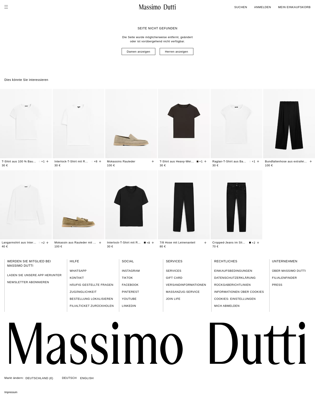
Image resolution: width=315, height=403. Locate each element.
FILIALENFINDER (284, 277)
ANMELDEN (262, 7)
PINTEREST (130, 291)
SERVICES (173, 270)
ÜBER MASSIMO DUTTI (289, 270)
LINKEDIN (129, 305)
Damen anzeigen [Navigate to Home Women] (138, 51)
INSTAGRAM (131, 270)
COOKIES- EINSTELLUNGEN (235, 298)
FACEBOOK (130, 284)
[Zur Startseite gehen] (157, 7)
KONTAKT (77, 277)
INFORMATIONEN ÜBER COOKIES (239, 291)
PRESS (277, 284)
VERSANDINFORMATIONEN (186, 284)
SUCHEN (240, 7)
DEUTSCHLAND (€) (39, 378)
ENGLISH (87, 378)
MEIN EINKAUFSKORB (294, 7)
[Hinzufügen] (47, 161)
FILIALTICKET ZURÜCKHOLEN (92, 305)
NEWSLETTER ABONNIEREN (28, 282)
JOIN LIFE (173, 298)
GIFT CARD (174, 277)
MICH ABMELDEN (227, 305)
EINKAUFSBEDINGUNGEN (233, 270)
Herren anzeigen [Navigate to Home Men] (176, 51)
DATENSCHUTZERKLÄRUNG (235, 277)
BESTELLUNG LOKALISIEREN (91, 298)
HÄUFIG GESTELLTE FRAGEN (91, 284)
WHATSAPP (78, 270)
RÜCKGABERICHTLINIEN (232, 284)
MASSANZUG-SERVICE (183, 291)
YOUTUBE (129, 298)
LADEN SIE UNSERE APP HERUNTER (34, 275)
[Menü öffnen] (7, 7)
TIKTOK (127, 277)
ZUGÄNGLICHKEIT (83, 291)
